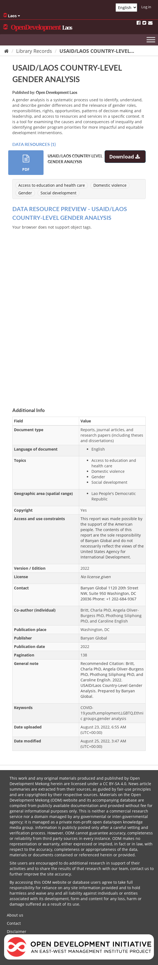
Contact (14, 923)
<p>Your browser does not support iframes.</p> (79, 312)
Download (125, 156)
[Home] (6, 51)
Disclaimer (16, 931)
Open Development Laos (56, 92)
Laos (11, 15)
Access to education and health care (51, 185)
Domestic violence (110, 185)
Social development (58, 192)
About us (15, 915)
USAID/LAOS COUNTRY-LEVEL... (96, 51)
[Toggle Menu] (150, 39)
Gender (25, 192)
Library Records (34, 51)
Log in (146, 6)
